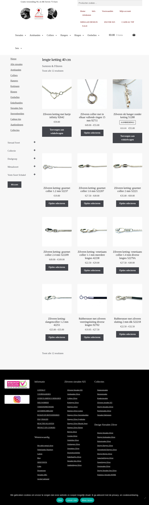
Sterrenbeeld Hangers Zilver (107, 449)
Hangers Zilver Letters (75, 411)
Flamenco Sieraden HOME (106, 475)
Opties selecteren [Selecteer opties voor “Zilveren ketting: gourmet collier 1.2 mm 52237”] (57, 203)
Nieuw (14, 59)
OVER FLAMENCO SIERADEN (49, 398)
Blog (39, 458)
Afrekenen (86, 15)
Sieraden (20, 35)
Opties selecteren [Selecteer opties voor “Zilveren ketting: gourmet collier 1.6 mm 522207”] (92, 203)
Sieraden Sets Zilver (74, 461)
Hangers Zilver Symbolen (76, 419)
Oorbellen (93, 35)
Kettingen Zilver (73, 402)
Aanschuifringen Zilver (105, 458)
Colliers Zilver (72, 398)
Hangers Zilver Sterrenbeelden (77, 415)
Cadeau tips (16, 119)
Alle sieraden (17, 64)
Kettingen (15, 86)
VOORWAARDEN (44, 394)
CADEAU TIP (128, 22)
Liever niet (72, 500)
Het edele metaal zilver (45, 445)
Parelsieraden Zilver (104, 411)
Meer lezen (87, 500)
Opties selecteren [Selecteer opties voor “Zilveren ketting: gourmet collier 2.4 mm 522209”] (57, 267)
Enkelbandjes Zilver (74, 457)
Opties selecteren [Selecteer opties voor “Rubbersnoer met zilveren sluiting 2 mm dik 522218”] (127, 334)
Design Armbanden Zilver (106, 437)
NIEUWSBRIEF (43, 402)
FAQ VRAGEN (42, 419)
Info (93, 11)
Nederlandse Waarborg (45, 449)
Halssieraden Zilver (104, 441)
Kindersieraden (102, 398)
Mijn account (125, 11)
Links (39, 466)
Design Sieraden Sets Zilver (106, 470)
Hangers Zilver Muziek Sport (77, 423)
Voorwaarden (107, 11)
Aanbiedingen (17, 124)
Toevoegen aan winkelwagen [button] (57, 132)
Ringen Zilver (72, 432)
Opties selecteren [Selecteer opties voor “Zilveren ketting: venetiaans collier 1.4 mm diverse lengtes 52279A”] (127, 270)
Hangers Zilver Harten (75, 427)
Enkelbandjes (17, 103)
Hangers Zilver (72, 407)
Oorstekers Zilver (73, 448)
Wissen (14, 184)
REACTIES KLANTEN (45, 423)
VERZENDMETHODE (45, 407)
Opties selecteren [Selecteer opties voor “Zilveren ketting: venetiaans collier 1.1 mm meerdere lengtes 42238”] (92, 270)
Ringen (79, 35)
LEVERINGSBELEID (45, 411)
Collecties (15, 130)
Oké (60, 500)
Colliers (52, 35)
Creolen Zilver (72, 436)
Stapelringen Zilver (104, 462)
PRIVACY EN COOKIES (46, 427)
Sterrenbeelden (17, 113)
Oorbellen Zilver (73, 440)
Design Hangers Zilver (105, 445)
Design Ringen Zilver (104, 454)
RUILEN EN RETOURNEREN (48, 415)
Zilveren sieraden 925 (104, 402)
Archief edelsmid (43, 479)
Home (82, 11)
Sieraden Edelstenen (104, 415)
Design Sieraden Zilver (105, 407)
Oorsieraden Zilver (103, 466)
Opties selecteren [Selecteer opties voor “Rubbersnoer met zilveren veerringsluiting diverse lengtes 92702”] (92, 337)
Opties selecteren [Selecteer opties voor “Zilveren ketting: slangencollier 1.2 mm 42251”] (57, 337)
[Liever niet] (145, 498)
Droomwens (41, 470)
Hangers (65, 35)
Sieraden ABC (42, 475)
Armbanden (37, 35)
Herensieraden (102, 394)
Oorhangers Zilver (73, 444)
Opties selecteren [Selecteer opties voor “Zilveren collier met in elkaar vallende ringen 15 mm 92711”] (92, 133)
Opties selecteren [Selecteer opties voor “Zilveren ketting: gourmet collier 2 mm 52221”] (127, 203)
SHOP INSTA (42, 462)
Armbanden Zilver (73, 394)
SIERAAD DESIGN (88, 22)
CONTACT (41, 390)
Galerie (39, 454)
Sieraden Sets (17, 108)
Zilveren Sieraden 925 (75, 390)
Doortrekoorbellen (73, 453)
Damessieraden (102, 390)
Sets (18, 48)
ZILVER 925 (109, 22)
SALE (84, 26)
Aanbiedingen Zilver (74, 465)
